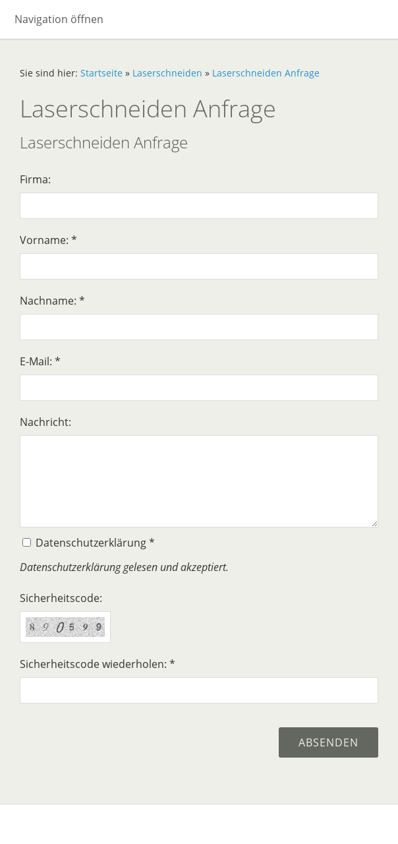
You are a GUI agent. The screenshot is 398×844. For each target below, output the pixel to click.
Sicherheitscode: (61, 598)
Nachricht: (45, 422)
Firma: (35, 179)
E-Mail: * (40, 361)
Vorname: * (48, 240)
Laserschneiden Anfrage (266, 73)
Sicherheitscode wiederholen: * (97, 664)
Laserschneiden (167, 73)
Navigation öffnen (58, 19)
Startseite (101, 73)
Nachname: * (52, 300)
